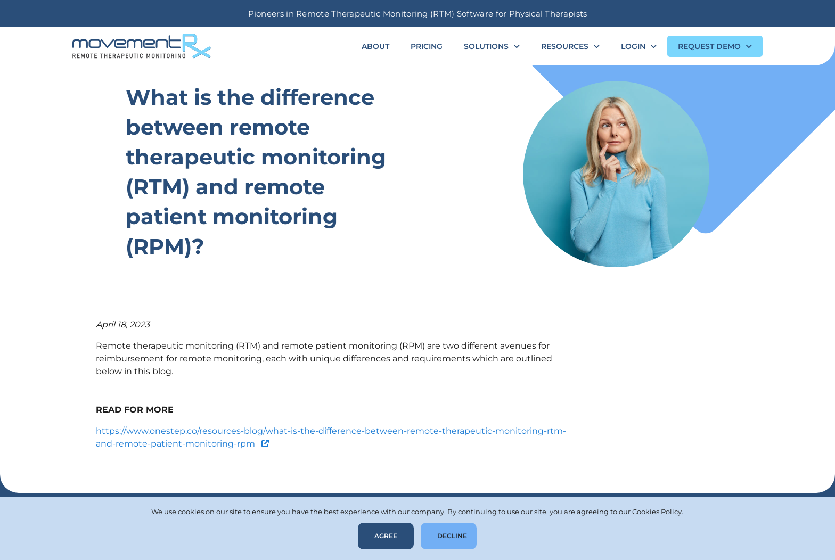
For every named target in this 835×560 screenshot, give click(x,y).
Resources (564, 46)
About (375, 46)
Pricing (427, 46)
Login (633, 46)
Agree (385, 536)
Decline (452, 536)
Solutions (486, 46)
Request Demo (709, 46)
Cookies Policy (657, 511)
